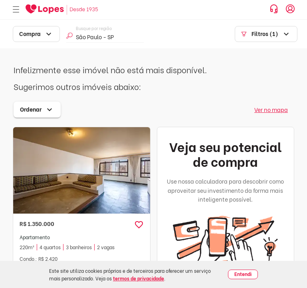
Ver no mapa (271, 109)
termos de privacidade (138, 278)
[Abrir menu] (16, 10)
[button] (139, 225)
